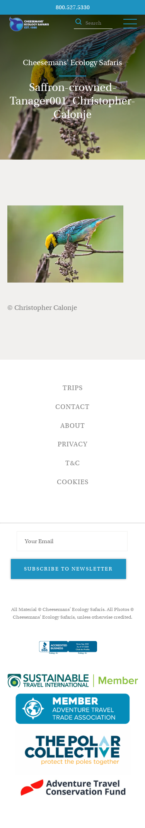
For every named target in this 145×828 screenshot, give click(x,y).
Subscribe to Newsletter (68, 568)
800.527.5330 (73, 7)
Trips (73, 388)
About (72, 426)
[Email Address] (72, 541)
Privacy (72, 444)
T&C (72, 463)
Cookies (73, 482)
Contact (72, 407)
